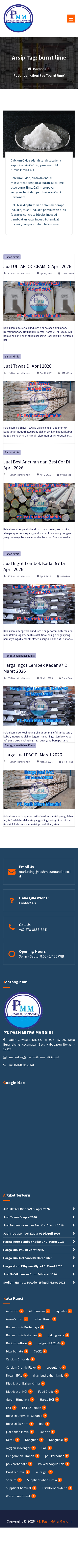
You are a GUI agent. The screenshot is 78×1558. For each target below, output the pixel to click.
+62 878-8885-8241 (33, 929)
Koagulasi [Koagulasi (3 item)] (56, 1440)
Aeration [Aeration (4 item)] (12, 1311)
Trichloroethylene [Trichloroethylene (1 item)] (54, 1488)
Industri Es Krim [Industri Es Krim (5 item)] (17, 1424)
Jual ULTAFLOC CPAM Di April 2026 (37, 266)
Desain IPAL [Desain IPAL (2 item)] (14, 1375)
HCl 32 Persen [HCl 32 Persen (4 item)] (31, 1408)
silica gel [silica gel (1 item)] (41, 1472)
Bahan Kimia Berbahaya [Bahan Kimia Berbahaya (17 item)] (22, 1327)
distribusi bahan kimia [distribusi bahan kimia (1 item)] (48, 1375)
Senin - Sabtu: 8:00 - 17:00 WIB (41, 956)
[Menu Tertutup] (71, 19)
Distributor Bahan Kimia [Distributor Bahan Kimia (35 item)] (23, 1383)
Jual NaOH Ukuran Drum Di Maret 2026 (30, 1274)
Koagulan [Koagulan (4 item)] (31, 1440)
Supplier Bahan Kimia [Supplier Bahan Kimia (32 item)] (42, 1480)
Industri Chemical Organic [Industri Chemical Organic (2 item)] (24, 1416)
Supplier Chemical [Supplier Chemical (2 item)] (18, 1488)
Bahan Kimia (12, 257)
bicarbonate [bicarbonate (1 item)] (14, 1351)
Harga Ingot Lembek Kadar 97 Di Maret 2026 (36, 668)
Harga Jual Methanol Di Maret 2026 (27, 1258)
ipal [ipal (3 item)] (41, 1424)
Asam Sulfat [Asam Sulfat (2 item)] (14, 1319)
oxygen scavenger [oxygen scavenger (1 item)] (18, 1448)
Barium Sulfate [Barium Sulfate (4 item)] (16, 1343)
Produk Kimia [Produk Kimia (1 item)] (15, 1472)
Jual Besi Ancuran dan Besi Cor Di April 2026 (36, 465)
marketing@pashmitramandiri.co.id (34, 1057)
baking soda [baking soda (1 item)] (56, 1335)
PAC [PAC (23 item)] (44, 1448)
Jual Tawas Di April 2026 (27, 366)
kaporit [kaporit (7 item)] (45, 1432)
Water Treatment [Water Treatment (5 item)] (18, 1496)
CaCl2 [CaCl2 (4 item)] (38, 1351)
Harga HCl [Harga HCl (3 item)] (47, 1399)
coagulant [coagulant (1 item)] (54, 1367)
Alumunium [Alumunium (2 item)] (37, 1311)
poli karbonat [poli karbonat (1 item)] (54, 1456)
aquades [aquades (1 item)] (61, 1311)
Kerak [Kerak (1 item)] (10, 1440)
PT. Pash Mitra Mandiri (19, 273)
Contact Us (27, 903)
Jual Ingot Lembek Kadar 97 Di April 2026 (34, 566)
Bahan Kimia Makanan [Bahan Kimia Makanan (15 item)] (21, 1335)
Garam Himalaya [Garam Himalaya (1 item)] (17, 1399)
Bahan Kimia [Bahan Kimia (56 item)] (42, 1319)
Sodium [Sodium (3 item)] (11, 1480)
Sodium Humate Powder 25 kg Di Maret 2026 (34, 1282)
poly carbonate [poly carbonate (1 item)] (16, 1464)
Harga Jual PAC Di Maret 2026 (32, 755)
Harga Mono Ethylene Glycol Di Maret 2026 (32, 1266)
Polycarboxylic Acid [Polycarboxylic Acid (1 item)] (51, 1464)
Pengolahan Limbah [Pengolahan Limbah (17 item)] (20, 1456)
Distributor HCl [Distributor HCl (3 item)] (16, 1391)
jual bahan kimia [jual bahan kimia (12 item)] (17, 1432)
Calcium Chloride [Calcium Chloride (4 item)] (17, 1359)
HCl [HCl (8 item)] (8, 1408)
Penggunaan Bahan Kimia (20, 655)
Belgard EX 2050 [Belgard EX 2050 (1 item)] (49, 1343)
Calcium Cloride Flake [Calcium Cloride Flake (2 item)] (21, 1367)
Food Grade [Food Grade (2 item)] (46, 1391)
